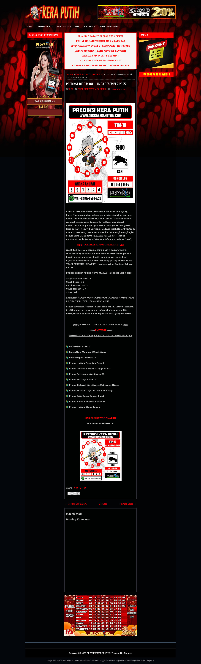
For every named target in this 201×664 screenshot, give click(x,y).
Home (29, 26)
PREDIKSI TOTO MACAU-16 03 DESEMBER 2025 (96, 84)
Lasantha (86, 660)
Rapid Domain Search (125, 660)
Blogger (128, 653)
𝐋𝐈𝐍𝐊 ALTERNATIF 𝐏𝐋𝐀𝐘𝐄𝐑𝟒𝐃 (100, 418)
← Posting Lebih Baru (76, 503)
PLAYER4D (101, 330)
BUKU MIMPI (90, 25)
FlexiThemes (60, 660)
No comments (118, 89)
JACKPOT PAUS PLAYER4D (109, 26)
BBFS (77, 26)
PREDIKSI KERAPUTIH (98, 653)
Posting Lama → (128, 503)
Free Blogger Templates (144, 660)
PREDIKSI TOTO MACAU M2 (89, 74)
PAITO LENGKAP (65, 25)
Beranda (103, 503)
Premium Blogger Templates (103, 660)
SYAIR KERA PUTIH (45, 25)
